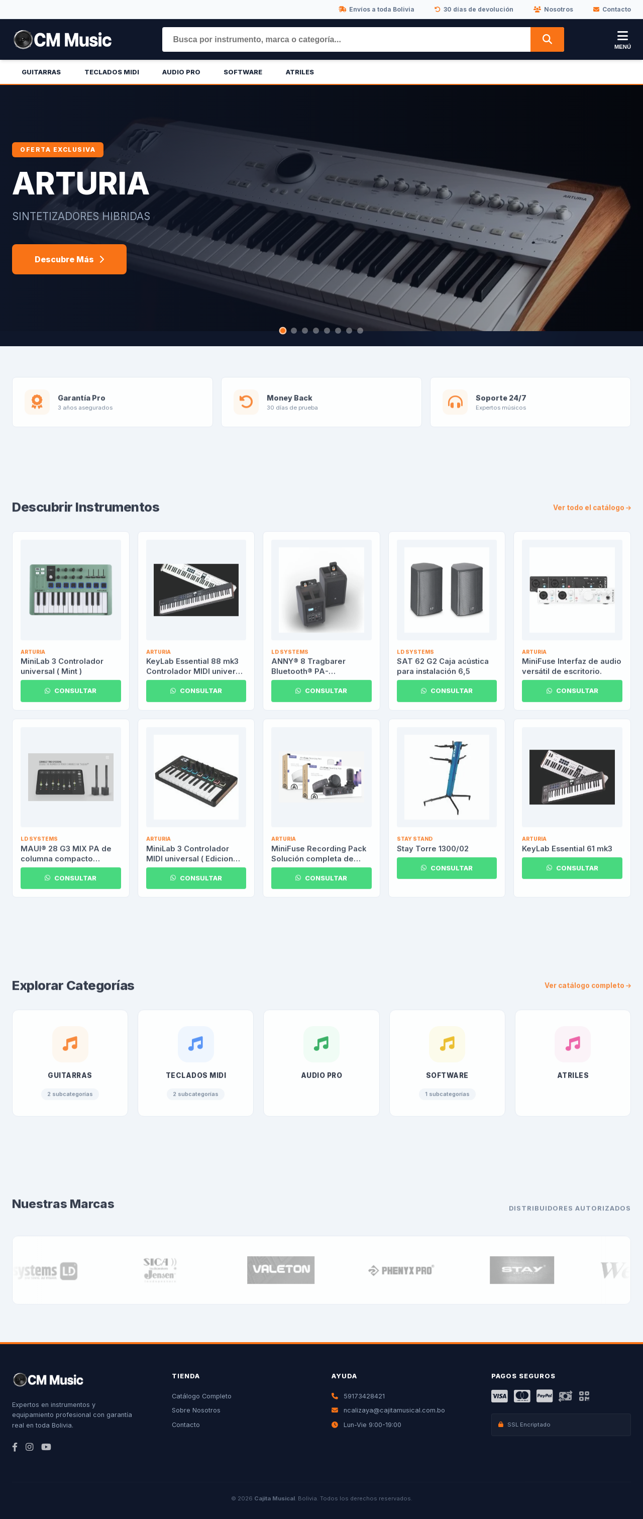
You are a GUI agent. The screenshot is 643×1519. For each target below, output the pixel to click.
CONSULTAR (70, 703)
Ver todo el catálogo (592, 520)
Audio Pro (181, 72)
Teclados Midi (111, 72)
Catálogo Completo (202, 1396)
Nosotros (553, 9)
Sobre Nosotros (196, 1410)
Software (243, 72)
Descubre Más (69, 259)
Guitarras (41, 72)
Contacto (612, 9)
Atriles (300, 72)
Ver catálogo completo (588, 998)
